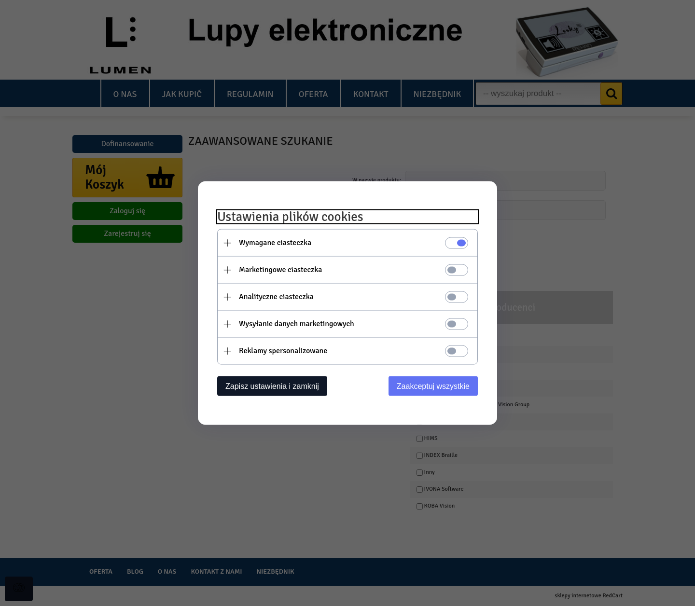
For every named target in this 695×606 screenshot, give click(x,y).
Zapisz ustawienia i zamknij (272, 386)
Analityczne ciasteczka (276, 297)
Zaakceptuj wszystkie (433, 386)
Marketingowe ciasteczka (280, 270)
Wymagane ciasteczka (275, 243)
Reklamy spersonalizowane (283, 351)
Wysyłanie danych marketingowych (296, 324)
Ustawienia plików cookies (290, 216)
